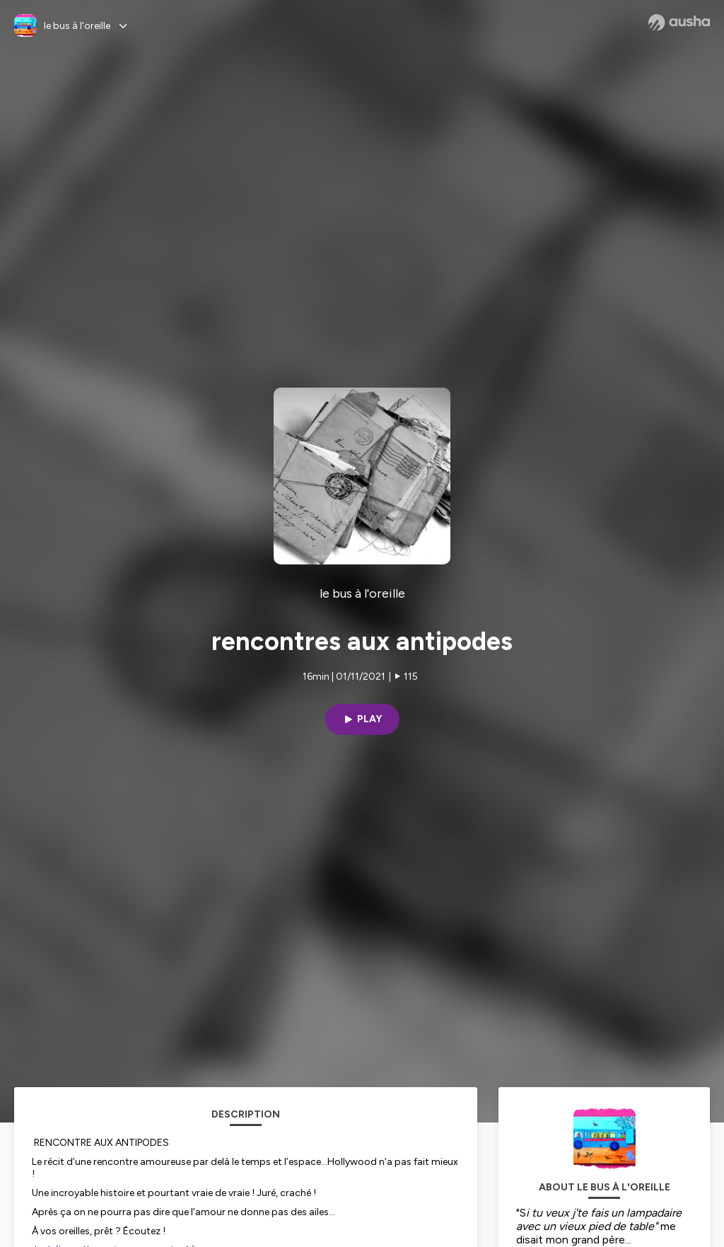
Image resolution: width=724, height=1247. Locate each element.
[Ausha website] (679, 22)
